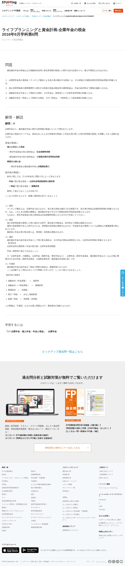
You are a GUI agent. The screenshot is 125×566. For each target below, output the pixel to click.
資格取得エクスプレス (70, 530)
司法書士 (5, 481)
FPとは (25, 11)
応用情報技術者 (7, 514)
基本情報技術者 (36, 511)
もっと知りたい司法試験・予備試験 (75, 511)
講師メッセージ (79, 11)
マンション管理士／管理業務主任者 (14, 504)
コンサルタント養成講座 (39, 524)
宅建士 (33, 501)
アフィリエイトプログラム (108, 488)
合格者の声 (68, 11)
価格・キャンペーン (57, 10)
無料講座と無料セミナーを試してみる (62, 448)
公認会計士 (35, 491)
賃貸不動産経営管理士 (39, 504)
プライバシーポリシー (58, 561)
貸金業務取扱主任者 (9, 501)
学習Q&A (65, 491)
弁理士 (4, 484)
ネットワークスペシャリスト (12, 517)
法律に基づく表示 (36, 561)
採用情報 (65, 478)
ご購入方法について (106, 471)
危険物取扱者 (35, 474)
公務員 (33, 521)
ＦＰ (3, 498)
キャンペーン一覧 (68, 488)
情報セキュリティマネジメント (13, 511)
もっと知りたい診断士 (70, 504)
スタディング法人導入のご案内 (110, 520)
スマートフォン (101, 561)
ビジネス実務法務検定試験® (41, 484)
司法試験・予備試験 (38, 478)
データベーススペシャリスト (41, 517)
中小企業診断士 (7, 471)
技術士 (33, 471)
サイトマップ (71, 561)
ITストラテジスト (37, 514)
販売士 (4, 474)
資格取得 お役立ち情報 (70, 501)
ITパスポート (35, 507)
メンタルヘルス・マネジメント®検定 (15, 478)
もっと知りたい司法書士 (71, 514)
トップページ (24, 561)
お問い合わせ (104, 3)
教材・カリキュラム (35, 10)
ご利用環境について (106, 474)
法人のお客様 (90, 3)
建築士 (4, 507)
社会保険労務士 (7, 491)
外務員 (33, 498)
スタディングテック (9, 521)
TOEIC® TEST (7, 524)
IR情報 (64, 474)
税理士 (4, 494)
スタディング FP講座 (11, 11)
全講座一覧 (76, 3)
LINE (100, 506)
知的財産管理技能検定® (10, 488)
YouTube (102, 509)
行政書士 (34, 481)
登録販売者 (6, 527)
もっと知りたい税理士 (70, 508)
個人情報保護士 (36, 488)
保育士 (4, 531)
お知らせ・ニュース (69, 481)
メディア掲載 (67, 484)
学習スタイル (46, 11)
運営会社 (65, 471)
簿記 (32, 494)
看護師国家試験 (36, 527)
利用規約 (46, 561)
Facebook (102, 500)
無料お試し (118, 11)
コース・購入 (107, 11)
